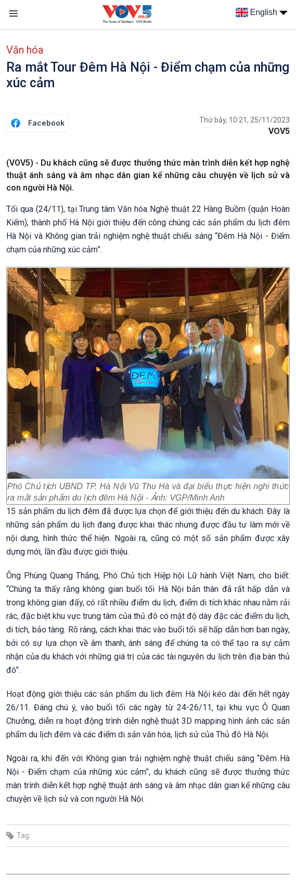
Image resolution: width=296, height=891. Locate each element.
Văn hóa (24, 50)
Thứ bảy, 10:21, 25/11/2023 (244, 120)
